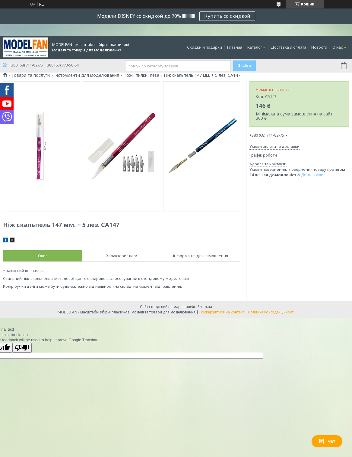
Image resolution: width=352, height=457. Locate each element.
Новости (319, 47)
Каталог (254, 47)
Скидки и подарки (204, 47)
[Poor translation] (22, 348)
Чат (327, 441)
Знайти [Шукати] (244, 65)
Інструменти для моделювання (86, 75)
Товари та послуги (30, 75)
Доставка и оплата (288, 47)
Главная (234, 47)
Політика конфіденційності (271, 312)
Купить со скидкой (227, 16)
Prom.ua (205, 306)
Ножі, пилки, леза (141, 75)
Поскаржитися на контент (221, 312)
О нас (337, 47)
